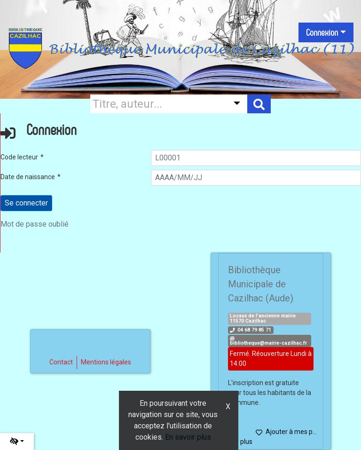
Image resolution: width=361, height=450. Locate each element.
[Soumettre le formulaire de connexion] (26, 203)
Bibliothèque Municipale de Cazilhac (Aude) (260, 284)
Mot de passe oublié (34, 224)
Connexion (322, 32)
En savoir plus (188, 437)
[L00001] (256, 158)
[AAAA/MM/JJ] (256, 178)
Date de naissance (27, 177)
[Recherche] (157, 104)
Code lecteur (19, 157)
